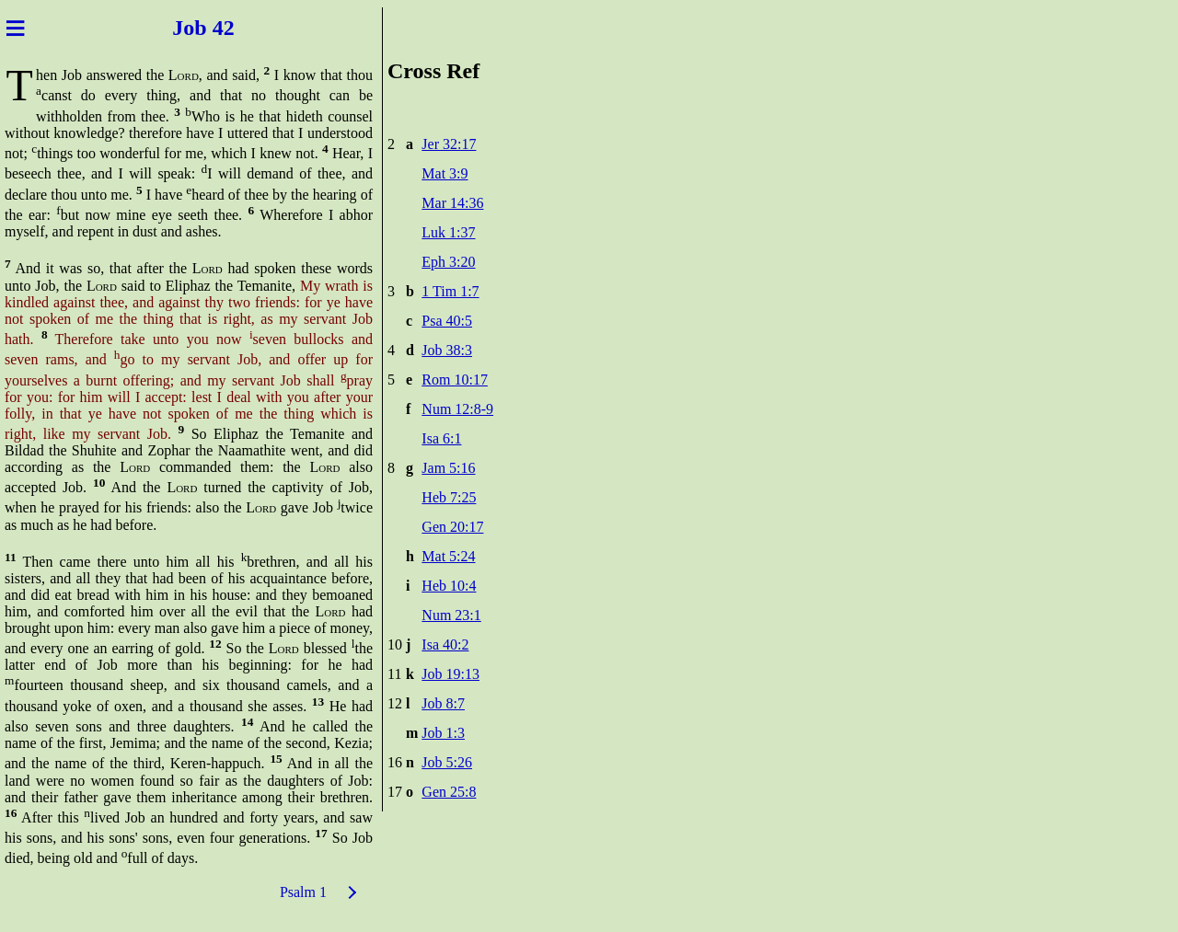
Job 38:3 (447, 350)
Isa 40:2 (445, 644)
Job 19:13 (450, 674)
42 (232, 28)
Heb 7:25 (449, 497)
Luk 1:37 (448, 232)
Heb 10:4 (449, 585)
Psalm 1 (303, 892)
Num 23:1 (451, 615)
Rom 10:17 (455, 379)
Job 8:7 (443, 703)
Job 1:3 (443, 733)
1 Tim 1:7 (450, 291)
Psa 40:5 (447, 320)
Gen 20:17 (452, 527)
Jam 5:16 (448, 468)
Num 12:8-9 (457, 409)
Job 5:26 (447, 762)
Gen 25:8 (449, 792)
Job (178, 28)
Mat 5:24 (448, 556)
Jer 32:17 (449, 144)
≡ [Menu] (15, 27)
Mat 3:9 (445, 173)
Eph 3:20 (448, 262)
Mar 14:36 (452, 203)
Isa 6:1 (441, 438)
